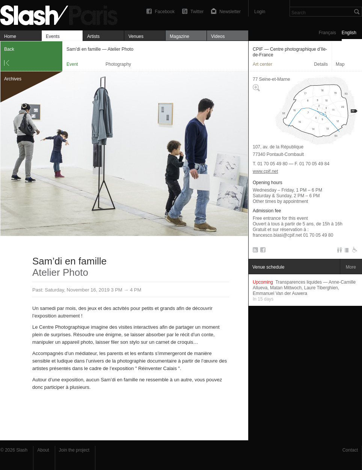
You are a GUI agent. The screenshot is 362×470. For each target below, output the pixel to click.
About (43, 450)
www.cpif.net (265, 171)
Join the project (74, 450)
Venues (135, 36)
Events (53, 36)
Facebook (165, 11)
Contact (350, 450)
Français (327, 32)
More (351, 267)
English (349, 32)
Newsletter (230, 11)
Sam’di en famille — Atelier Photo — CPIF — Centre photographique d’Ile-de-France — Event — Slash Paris (62, 14)
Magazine (179, 36)
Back (9, 49)
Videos (218, 36)
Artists (93, 36)
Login (259, 11)
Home (10, 36)
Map (340, 64)
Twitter (197, 11)
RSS (254, 251)
